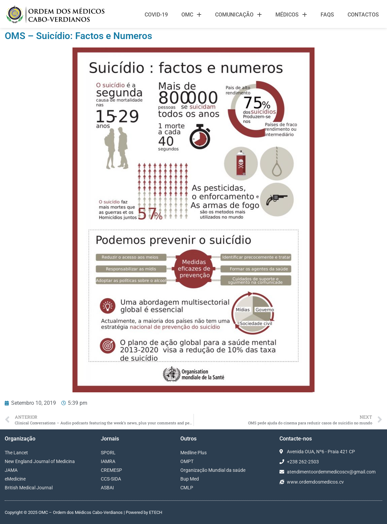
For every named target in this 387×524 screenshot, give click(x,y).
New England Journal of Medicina (40, 461)
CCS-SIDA (111, 479)
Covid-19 (156, 14)
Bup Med (189, 479)
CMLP (186, 487)
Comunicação (238, 15)
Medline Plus (193, 452)
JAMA (11, 470)
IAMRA (108, 461)
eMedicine (15, 479)
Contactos (363, 14)
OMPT (187, 461)
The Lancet (16, 452)
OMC (191, 15)
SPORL (108, 452)
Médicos (291, 15)
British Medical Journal (29, 487)
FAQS (327, 14)
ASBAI (107, 487)
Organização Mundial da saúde (212, 470)
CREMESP (111, 470)
